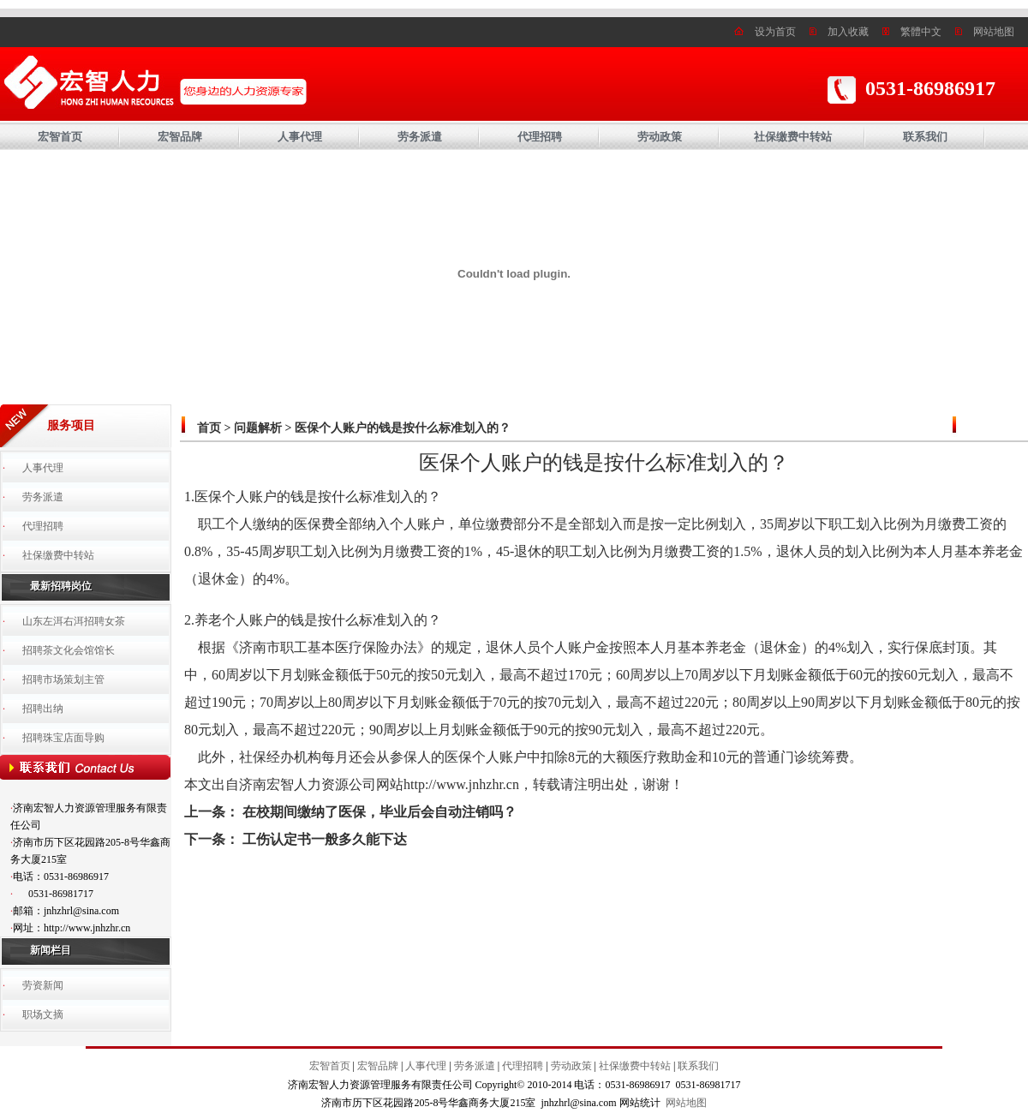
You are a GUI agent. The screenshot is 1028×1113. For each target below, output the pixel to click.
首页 (209, 428)
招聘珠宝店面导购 (63, 738)
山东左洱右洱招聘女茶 (73, 621)
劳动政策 (659, 136)
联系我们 (925, 136)
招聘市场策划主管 (63, 679)
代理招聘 (539, 136)
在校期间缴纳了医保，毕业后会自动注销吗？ (379, 812)
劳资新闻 (42, 985)
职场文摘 (42, 1014)
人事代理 (300, 136)
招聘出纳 (42, 709)
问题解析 (258, 428)
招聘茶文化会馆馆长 (68, 650)
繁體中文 (920, 32)
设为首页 (775, 32)
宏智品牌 (180, 136)
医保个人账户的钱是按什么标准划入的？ (403, 428)
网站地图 (993, 32)
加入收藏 (848, 32)
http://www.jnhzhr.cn (461, 784)
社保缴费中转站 (793, 136)
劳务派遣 (419, 136)
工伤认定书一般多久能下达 (324, 839)
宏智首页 (60, 136)
